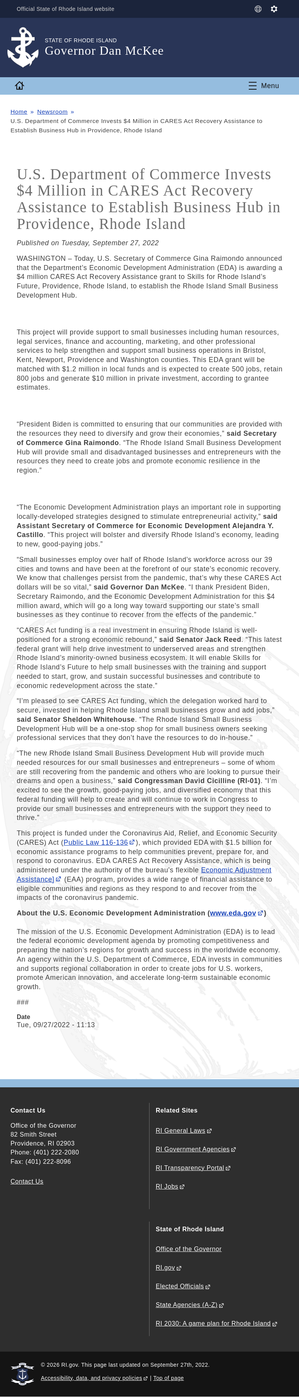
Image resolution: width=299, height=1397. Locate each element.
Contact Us (27, 1181)
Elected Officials (180, 1286)
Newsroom (52, 111)
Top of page (168, 1378)
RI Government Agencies (193, 1149)
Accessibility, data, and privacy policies (91, 1378)
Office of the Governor (189, 1249)
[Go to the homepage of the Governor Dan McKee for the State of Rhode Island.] (28, 47)
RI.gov (165, 1267)
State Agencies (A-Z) (187, 1305)
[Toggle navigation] (263, 85)
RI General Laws (181, 1130)
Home (19, 111)
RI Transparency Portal (190, 1168)
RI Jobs (167, 1186)
